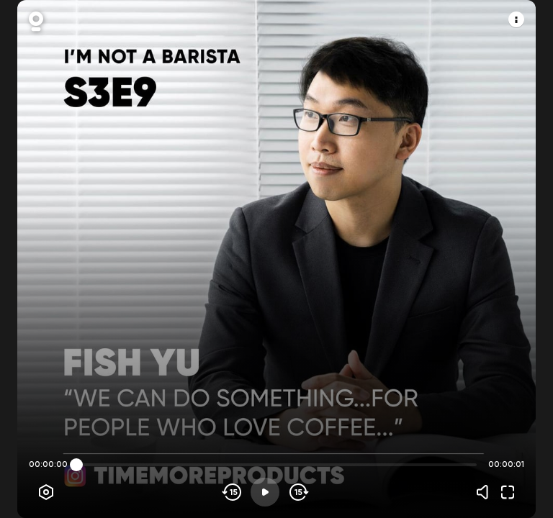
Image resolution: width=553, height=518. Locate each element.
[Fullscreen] (507, 492)
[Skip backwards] (232, 492)
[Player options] (46, 492)
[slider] (76, 464)
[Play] (265, 492)
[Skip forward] (297, 492)
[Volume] (486, 492)
